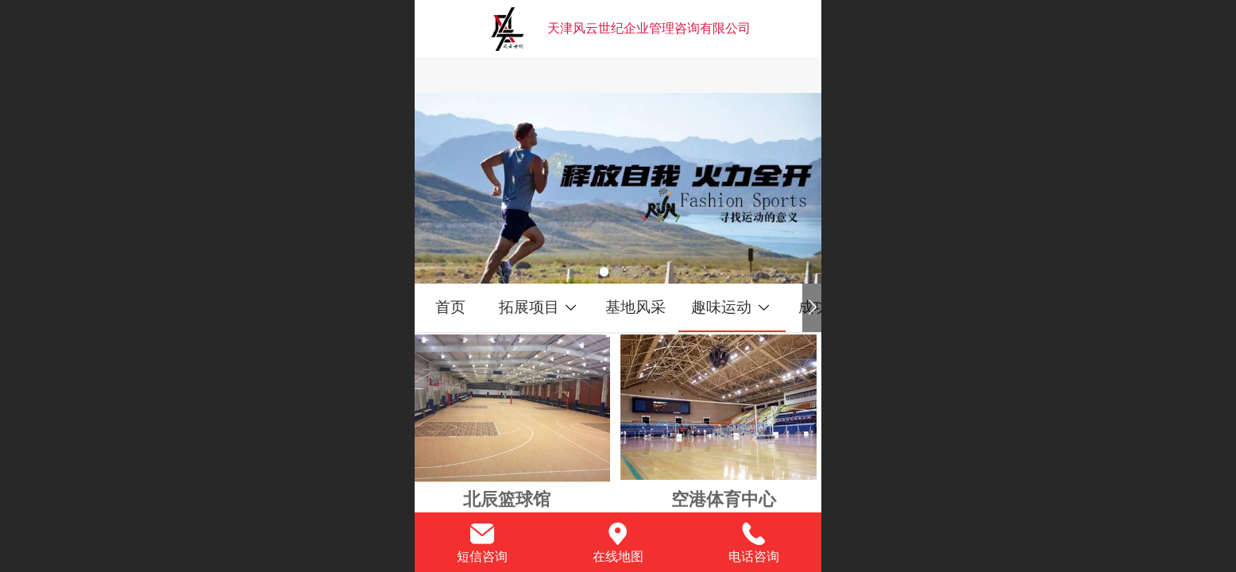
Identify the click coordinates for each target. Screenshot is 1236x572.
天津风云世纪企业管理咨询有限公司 (649, 28)
